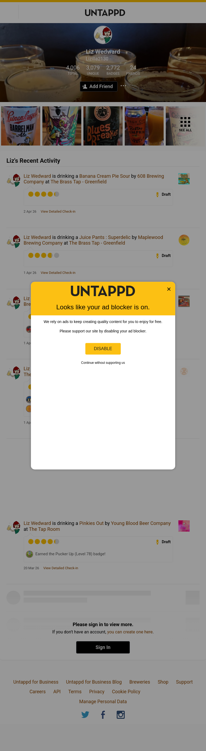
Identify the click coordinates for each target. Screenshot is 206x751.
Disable (103, 348)
